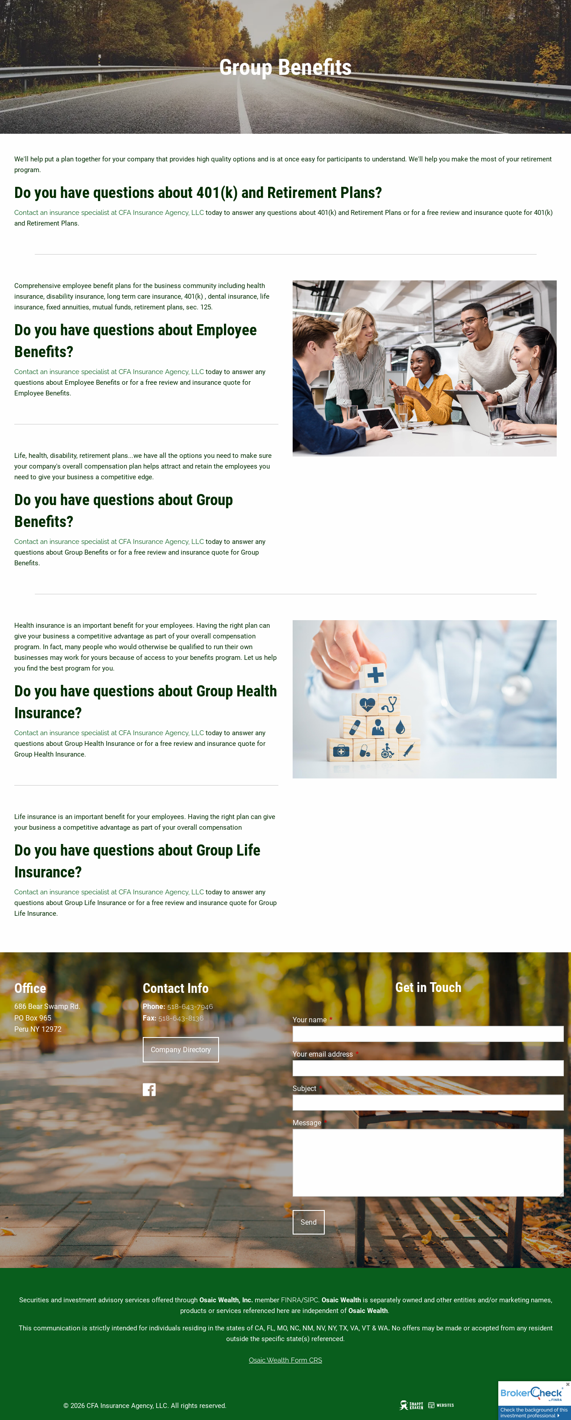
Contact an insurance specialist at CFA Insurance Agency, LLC (109, 213)
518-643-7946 (190, 1006)
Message (340, 1123)
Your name (343, 1020)
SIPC (311, 1300)
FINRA (291, 1300)
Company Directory (181, 1049)
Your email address (356, 1054)
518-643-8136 (181, 1018)
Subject (338, 1088)
